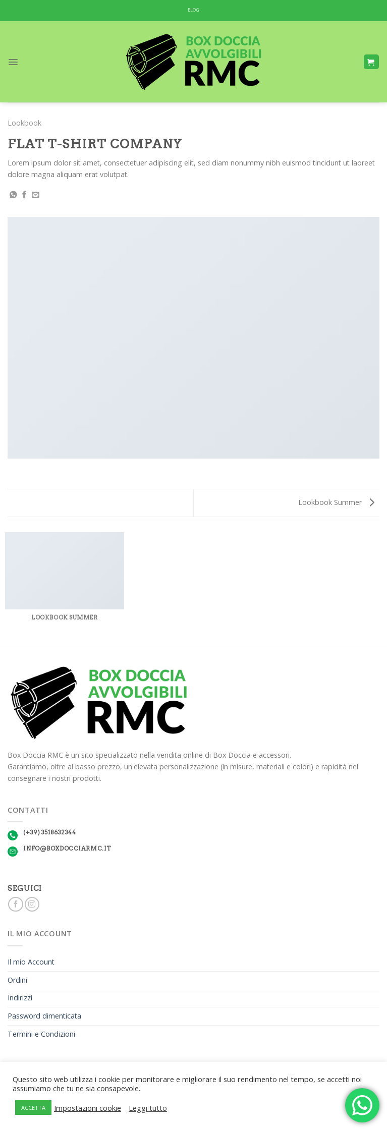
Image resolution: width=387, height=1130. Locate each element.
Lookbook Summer (336, 502)
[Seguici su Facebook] (15, 904)
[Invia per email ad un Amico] (35, 195)
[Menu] (13, 62)
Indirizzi (20, 997)
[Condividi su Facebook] (24, 195)
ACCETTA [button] (33, 1107)
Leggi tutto (148, 1107)
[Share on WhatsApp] (13, 195)
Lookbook (24, 123)
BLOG (193, 10)
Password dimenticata (44, 1016)
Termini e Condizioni (41, 1034)
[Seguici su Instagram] (32, 904)
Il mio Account (31, 962)
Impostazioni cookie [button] (87, 1107)
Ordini (17, 980)
